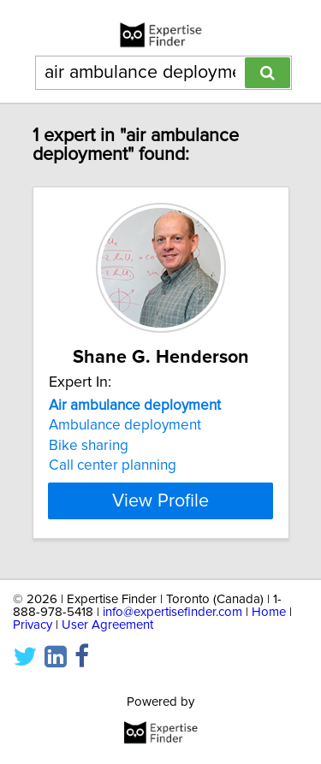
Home (269, 612)
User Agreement (107, 625)
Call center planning (112, 465)
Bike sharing (88, 445)
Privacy (32, 625)
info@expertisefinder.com (172, 612)
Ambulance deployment (125, 425)
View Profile (160, 500)
